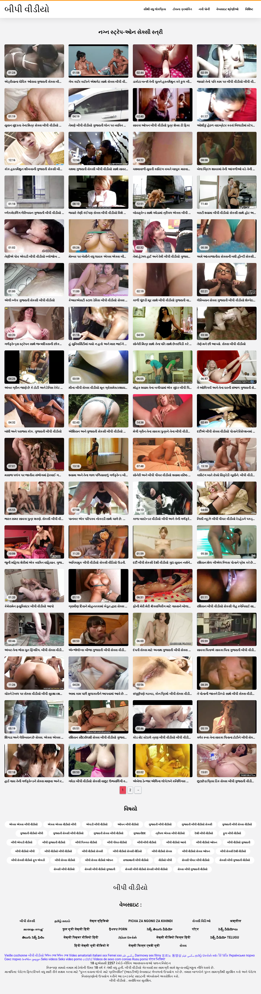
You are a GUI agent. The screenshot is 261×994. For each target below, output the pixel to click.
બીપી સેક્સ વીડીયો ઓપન (99, 860)
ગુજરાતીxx (139, 833)
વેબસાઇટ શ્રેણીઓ (227, 9)
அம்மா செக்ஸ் (127, 937)
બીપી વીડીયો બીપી (24, 851)
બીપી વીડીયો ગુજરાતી (238, 842)
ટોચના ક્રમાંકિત (182, 9)
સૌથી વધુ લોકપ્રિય (155, 9)
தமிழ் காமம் (62, 921)
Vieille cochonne (15, 955)
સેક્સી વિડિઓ (201, 921)
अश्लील (235, 921)
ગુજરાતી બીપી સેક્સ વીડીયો (237, 824)
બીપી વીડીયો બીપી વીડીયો (58, 851)
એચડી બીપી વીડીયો (96, 824)
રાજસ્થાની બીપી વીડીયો (135, 860)
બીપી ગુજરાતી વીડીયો (53, 842)
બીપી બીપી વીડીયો (146, 842)
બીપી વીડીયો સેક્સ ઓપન (196, 851)
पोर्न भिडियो (157, 959)
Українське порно (242, 955)
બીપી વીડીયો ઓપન (206, 842)
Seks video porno (70, 959)
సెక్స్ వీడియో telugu (224, 937)
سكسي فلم (128, 955)
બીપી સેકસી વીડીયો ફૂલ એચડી (28, 860)
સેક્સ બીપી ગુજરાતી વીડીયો (192, 869)
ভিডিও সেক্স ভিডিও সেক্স (56, 955)
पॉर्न (195, 929)
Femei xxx (114, 955)
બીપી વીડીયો (36, 955)
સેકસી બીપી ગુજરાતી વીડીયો (234, 860)
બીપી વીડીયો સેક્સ (162, 851)
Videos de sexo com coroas (112, 959)
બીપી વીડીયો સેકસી (92, 851)
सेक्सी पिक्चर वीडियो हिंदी (81, 937)
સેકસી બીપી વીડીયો (64, 869)
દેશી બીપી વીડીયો (204, 833)
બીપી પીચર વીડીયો (117, 842)
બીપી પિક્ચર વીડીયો (86, 842)
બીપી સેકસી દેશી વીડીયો (233, 851)
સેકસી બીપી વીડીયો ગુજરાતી (100, 869)
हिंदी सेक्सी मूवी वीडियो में (91, 945)
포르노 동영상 (171, 955)
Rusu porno (140, 959)
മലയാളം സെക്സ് (33, 929)
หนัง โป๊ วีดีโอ (220, 955)
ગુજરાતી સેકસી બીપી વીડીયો (68, 833)
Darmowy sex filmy (148, 955)
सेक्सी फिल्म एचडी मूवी (144, 945)
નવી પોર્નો (204, 9)
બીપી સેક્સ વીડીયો (65, 860)
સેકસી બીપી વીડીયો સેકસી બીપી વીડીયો (146, 869)
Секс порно (12, 959)
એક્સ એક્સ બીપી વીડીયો (23, 824)
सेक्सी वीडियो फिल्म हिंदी (173, 937)
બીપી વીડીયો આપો (176, 842)
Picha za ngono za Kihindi (150, 921)
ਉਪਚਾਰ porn (118, 929)
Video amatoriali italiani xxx (88, 955)
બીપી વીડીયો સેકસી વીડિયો (127, 851)
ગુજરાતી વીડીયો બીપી (31, 833)
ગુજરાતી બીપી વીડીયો (160, 824)
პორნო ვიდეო (31, 959)
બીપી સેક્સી (27, 921)
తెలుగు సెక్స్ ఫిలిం (33, 937)
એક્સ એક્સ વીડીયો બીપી (62, 824)
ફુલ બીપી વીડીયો (232, 833)
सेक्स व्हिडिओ (99, 921)
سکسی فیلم (188, 955)
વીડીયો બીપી (165, 860)
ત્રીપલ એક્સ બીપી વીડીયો (170, 833)
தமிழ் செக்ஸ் (203, 955)
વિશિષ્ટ (249, 9)
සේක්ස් (87, 959)
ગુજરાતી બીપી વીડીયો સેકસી (197, 824)
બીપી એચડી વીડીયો (21, 842)
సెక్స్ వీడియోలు (228, 929)
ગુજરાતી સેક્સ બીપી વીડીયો (108, 833)
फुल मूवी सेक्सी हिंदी (76, 929)
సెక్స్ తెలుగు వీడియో (159, 929)
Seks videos (49, 959)
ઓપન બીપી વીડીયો (128, 824)
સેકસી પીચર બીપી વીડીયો (195, 860)
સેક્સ (183, 945)
